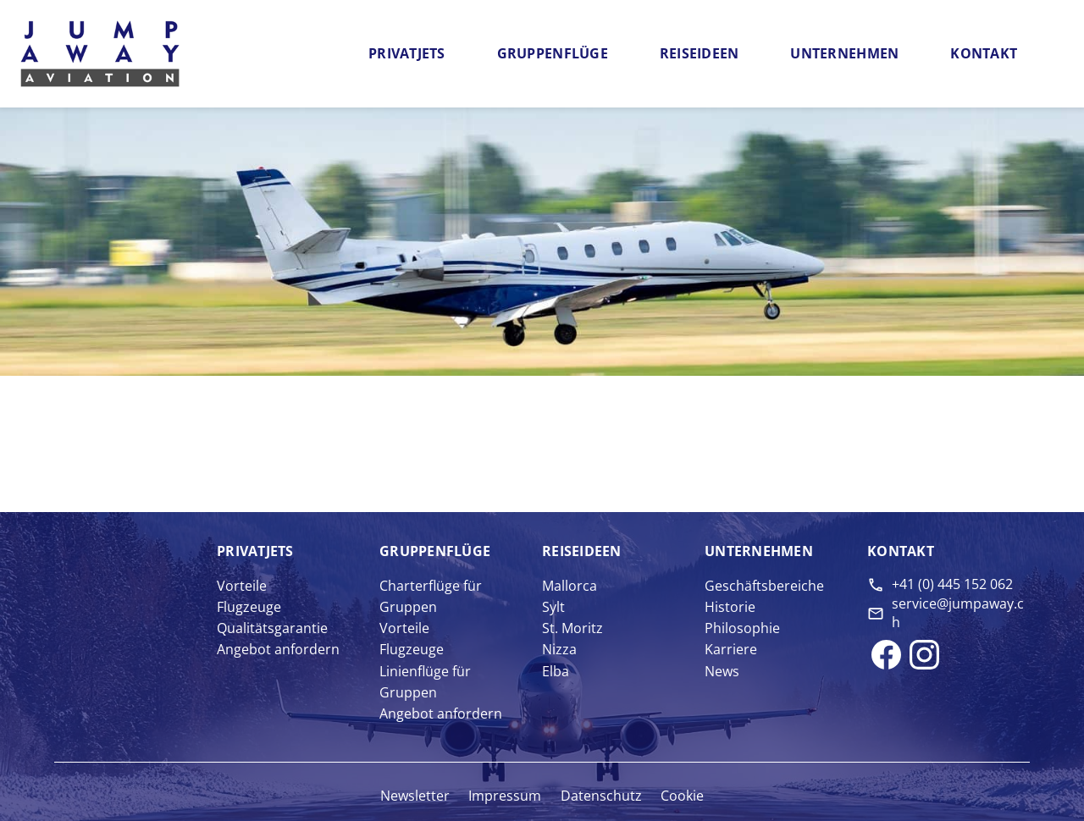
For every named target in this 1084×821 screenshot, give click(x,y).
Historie (730, 607)
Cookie (682, 795)
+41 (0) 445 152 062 (952, 584)
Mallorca (569, 585)
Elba (555, 671)
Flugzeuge (249, 607)
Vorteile (242, 585)
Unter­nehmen (759, 551)
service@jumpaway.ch (958, 612)
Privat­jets (255, 551)
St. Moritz (572, 628)
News (722, 671)
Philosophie (742, 628)
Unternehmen (844, 53)
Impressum (504, 795)
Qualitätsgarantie (272, 628)
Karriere (731, 649)
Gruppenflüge (552, 53)
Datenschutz (601, 795)
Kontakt (983, 53)
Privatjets (406, 53)
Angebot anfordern (278, 649)
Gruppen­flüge (434, 551)
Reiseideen (699, 53)
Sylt (553, 607)
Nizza (559, 649)
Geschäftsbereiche (764, 585)
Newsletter (415, 795)
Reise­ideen (582, 551)
